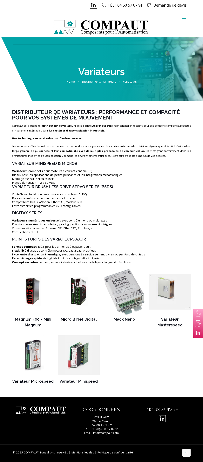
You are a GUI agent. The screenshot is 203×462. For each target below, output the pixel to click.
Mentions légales (82, 452)
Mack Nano (124, 319)
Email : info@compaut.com (101, 433)
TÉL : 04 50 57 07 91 (125, 5)
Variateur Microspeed (33, 381)
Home (70, 81)
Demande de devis (170, 5)
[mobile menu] (184, 19)
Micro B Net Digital (79, 319)
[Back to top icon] (186, 453)
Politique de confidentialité (115, 452)
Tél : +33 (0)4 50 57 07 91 (101, 429)
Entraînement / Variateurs (99, 81)
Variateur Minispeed (78, 381)
